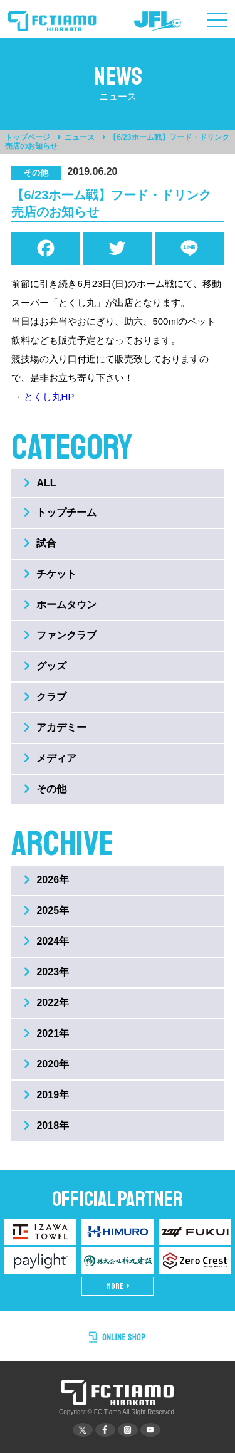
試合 (40, 543)
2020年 (46, 1064)
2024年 (46, 941)
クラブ (45, 696)
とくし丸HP (49, 396)
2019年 (46, 1094)
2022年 (46, 1002)
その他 (45, 789)
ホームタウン (60, 604)
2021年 (46, 1033)
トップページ (27, 137)
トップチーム (60, 512)
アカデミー (55, 727)
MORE (118, 1286)
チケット (50, 574)
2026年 (46, 879)
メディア (50, 758)
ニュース (80, 137)
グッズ (45, 666)
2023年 (46, 972)
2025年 (46, 910)
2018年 (46, 1125)
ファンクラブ (60, 635)
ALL (40, 483)
